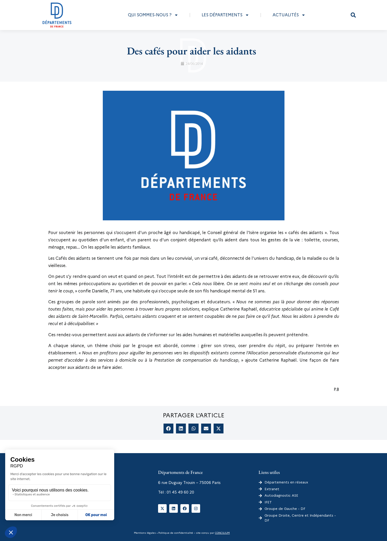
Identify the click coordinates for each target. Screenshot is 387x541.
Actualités (289, 15)
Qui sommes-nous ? (153, 15)
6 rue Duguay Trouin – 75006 (184, 482)
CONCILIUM (222, 533)
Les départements (225, 15)
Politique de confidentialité (175, 533)
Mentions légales (145, 533)
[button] (353, 15)
